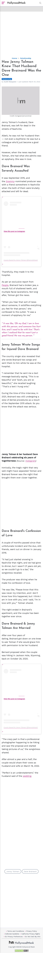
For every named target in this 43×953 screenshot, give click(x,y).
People (5, 285)
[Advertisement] (21, 32)
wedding (27, 776)
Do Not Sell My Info (32, 936)
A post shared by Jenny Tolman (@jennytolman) (21, 260)
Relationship (25, 58)
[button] (39, 3)
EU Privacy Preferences (14, 936)
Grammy (10, 181)
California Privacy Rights (30, 934)
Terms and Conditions (15, 931)
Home (14, 58)
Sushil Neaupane (10, 82)
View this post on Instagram (14, 231)
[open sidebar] (3, 3)
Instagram (30, 461)
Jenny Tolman (12, 871)
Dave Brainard (30, 871)
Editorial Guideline (12, 934)
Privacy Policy (31, 931)
